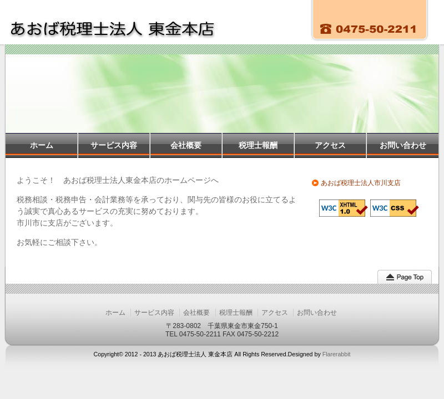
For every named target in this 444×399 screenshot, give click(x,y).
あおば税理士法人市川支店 (361, 183)
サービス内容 (113, 145)
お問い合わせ (403, 145)
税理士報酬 (258, 145)
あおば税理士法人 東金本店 (121, 22)
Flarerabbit (336, 354)
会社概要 (185, 145)
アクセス (330, 145)
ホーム (41, 145)
